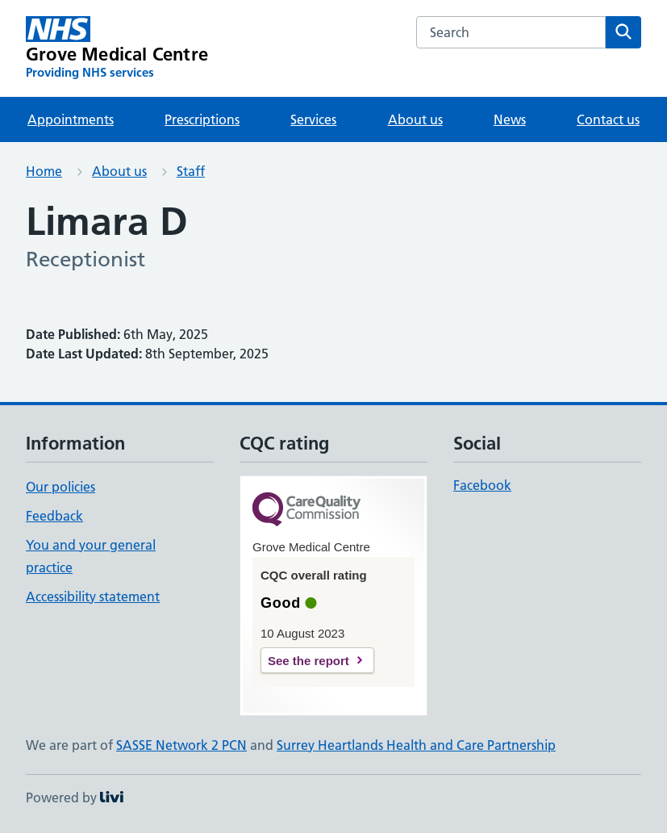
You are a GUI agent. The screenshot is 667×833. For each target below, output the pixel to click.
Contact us (608, 119)
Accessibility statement (93, 596)
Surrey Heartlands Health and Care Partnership (416, 745)
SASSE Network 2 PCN (181, 745)
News (510, 119)
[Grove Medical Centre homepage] (117, 48)
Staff (191, 171)
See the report (308, 661)
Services (313, 119)
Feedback (54, 516)
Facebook (482, 485)
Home (44, 171)
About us (415, 119)
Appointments (70, 119)
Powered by (74, 797)
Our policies (60, 487)
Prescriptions (202, 119)
